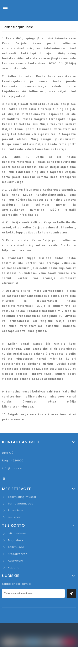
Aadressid (15, 561)
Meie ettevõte (16, 488)
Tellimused (15, 547)
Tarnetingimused (20, 504)
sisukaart (14, 517)
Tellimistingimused (21, 497)
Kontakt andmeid (21, 441)
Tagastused (16, 540)
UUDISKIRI (11, 575)
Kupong (13, 567)
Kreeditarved (17, 554)
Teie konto (13, 525)
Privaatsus (15, 510)
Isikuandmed (17, 533)
